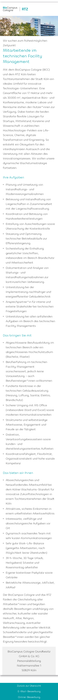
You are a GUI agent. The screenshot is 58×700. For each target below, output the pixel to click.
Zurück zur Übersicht (29, 685)
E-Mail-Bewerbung (29, 691)
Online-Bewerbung (29, 697)
